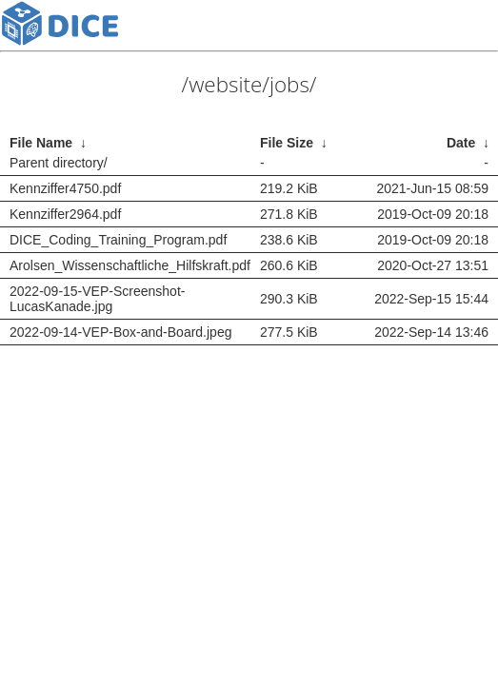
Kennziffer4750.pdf (65, 188)
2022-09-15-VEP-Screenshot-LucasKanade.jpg (97, 299)
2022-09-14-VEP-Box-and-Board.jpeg (120, 332)
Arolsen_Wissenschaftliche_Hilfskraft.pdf (130, 265)
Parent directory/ (59, 162)
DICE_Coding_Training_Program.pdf (118, 239)
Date (461, 142)
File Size (286, 142)
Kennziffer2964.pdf (65, 214)
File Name (41, 142)
